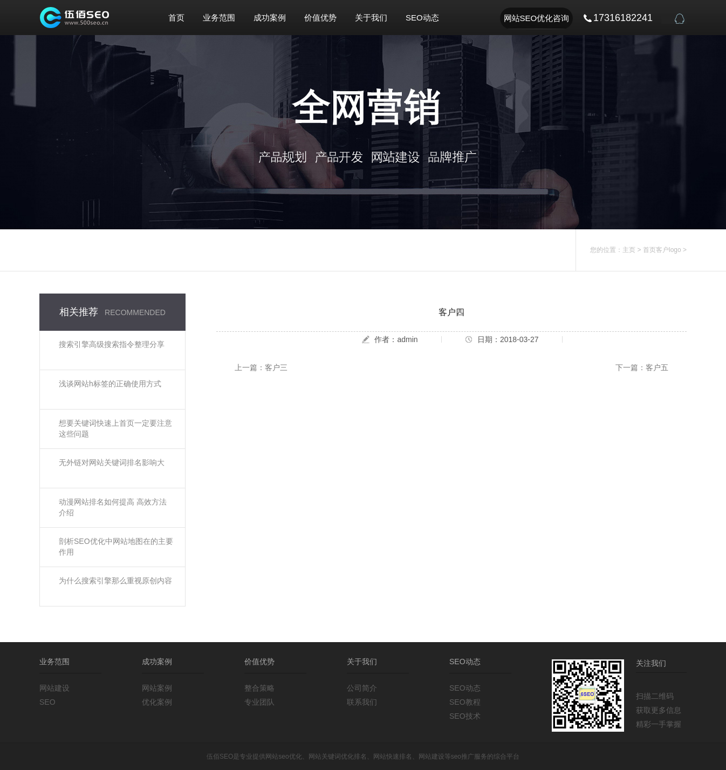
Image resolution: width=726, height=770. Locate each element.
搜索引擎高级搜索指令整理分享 (112, 344)
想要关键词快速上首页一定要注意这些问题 (115, 428)
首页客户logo (662, 250)
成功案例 (270, 17)
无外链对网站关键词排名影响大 (112, 462)
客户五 (657, 367)
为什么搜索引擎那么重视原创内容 (115, 580)
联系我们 (362, 702)
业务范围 (219, 17)
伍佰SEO (220, 756)
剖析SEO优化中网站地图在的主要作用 (116, 546)
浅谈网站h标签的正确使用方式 (110, 383)
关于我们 (371, 17)
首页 (176, 17)
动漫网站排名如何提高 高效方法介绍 (113, 507)
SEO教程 (465, 702)
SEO (47, 702)
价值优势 (320, 17)
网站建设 (54, 688)
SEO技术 (465, 716)
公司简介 (362, 688)
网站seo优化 (283, 756)
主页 (628, 250)
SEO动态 (422, 17)
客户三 (276, 367)
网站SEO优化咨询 (537, 18)
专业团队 (259, 702)
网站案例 (157, 688)
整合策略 (259, 688)
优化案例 (157, 702)
